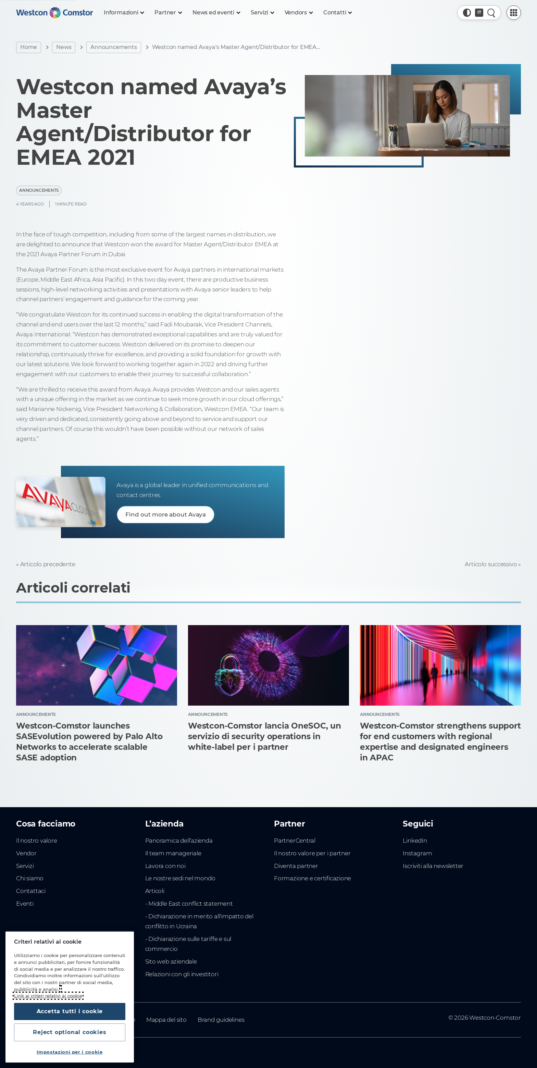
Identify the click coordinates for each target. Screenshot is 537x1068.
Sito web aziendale (171, 961)
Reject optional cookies (69, 1032)
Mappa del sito (166, 1019)
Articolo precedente (47, 564)
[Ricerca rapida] (491, 13)
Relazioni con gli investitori (181, 974)
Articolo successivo (491, 564)
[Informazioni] (123, 13)
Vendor (26, 853)
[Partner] (168, 13)
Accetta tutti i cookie (70, 1011)
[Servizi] (262, 13)
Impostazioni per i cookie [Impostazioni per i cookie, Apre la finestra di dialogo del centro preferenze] (69, 1052)
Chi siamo (29, 878)
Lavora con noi (165, 865)
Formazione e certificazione (312, 878)
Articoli (154, 890)
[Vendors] (299, 13)
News (63, 47)
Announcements (113, 47)
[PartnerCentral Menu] (514, 12)
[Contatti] (337, 13)
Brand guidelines (221, 1019)
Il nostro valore (36, 840)
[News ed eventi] (216, 13)
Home (28, 47)
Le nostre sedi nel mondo (180, 878)
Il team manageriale (173, 853)
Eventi (25, 903)
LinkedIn (415, 840)
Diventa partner (296, 865)
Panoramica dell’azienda (179, 840)
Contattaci (31, 890)
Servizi (25, 865)
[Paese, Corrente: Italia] (479, 13)
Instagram (417, 853)
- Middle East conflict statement (189, 903)
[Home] (54, 13)
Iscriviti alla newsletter (433, 865)
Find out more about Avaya (165, 514)
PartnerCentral (294, 840)
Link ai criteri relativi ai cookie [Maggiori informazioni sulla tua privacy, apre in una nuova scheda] (48, 995)
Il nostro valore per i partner (312, 853)
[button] (467, 13)
